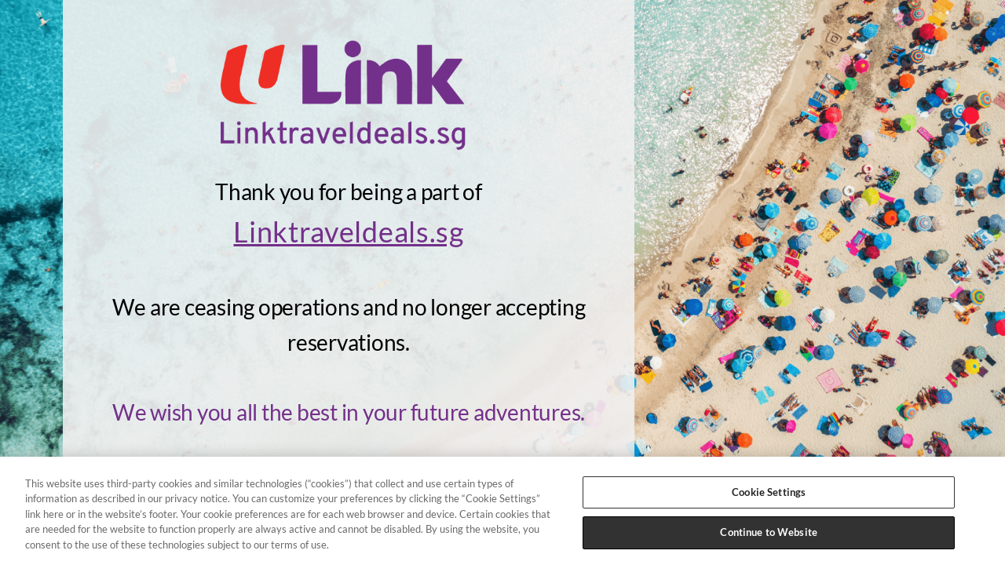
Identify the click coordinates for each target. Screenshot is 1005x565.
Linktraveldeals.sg (348, 231)
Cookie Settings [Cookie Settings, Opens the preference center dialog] (769, 492)
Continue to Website (768, 532)
